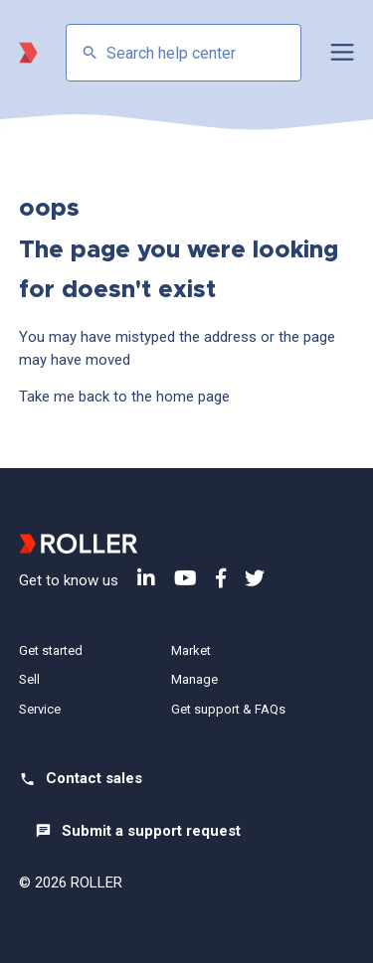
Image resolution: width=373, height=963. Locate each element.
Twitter (255, 578)
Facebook (221, 578)
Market (191, 650)
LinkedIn (146, 578)
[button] (342, 53)
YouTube (185, 578)
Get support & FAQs (228, 709)
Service (40, 709)
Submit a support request (151, 831)
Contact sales (94, 778)
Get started (51, 650)
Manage (194, 679)
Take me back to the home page (124, 396)
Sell (29, 679)
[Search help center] (184, 52)
